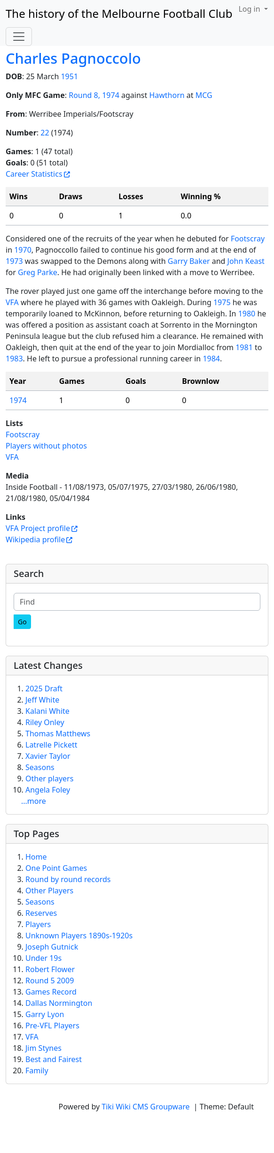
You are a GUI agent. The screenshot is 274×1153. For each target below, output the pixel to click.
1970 (22, 250)
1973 (14, 261)
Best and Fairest (53, 1059)
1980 (247, 313)
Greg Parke (37, 272)
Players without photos (46, 446)
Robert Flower (50, 969)
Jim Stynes (43, 1048)
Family (36, 1070)
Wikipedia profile (35, 539)
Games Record (51, 992)
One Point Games (56, 868)
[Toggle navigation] (19, 36)
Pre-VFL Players (52, 1025)
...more (33, 801)
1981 (244, 347)
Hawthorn (166, 95)
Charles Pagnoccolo (73, 58)
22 (44, 132)
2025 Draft (44, 688)
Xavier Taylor (47, 756)
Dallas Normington (58, 1003)
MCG (204, 95)
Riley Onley (44, 722)
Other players (49, 778)
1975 (222, 302)
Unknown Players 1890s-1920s (79, 935)
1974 (18, 400)
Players (38, 924)
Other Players (49, 890)
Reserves (41, 913)
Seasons (40, 767)
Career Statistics (34, 174)
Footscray (248, 238)
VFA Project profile (38, 528)
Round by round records (67, 879)
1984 (211, 358)
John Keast (246, 261)
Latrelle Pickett (51, 745)
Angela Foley (47, 790)
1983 (14, 358)
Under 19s (43, 958)
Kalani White (47, 711)
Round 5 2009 (49, 980)
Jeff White (42, 700)
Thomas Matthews (57, 733)
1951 (69, 76)
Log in (250, 9)
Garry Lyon (44, 1014)
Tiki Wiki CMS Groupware (146, 1106)
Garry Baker (189, 261)
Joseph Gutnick (51, 947)
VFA (12, 302)
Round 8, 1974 (94, 95)
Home (36, 857)
